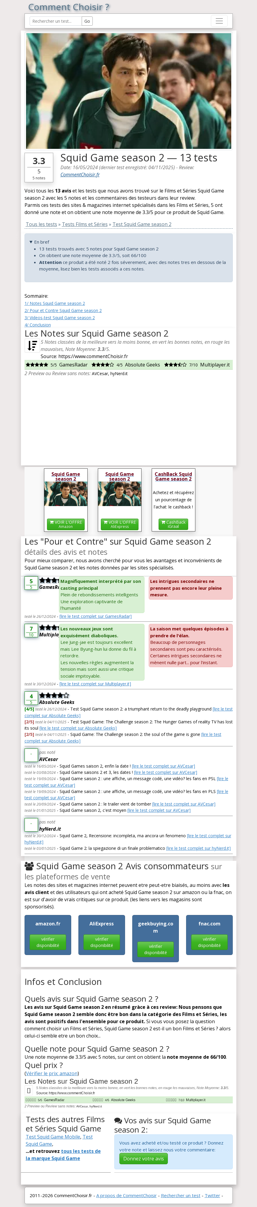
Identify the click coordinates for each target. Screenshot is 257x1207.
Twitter (212, 1195)
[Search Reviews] (56, 21)
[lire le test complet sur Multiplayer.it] (95, 684)
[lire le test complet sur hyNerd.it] (198, 848)
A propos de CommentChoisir (126, 1195)
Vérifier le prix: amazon (51, 1073)
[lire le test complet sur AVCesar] (163, 766)
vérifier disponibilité (48, 942)
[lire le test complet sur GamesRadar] (96, 616)
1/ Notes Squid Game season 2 (55, 303)
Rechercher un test (180, 1195)
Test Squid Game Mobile (53, 1136)
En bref (41, 242)
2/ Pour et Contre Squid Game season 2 (63, 310)
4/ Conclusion (38, 325)
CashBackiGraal (173, 524)
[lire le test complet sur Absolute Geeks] (78, 728)
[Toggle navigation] (219, 21)
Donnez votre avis (143, 1158)
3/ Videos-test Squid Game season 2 (60, 317)
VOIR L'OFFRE (66, 524)
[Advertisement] (129, 419)
